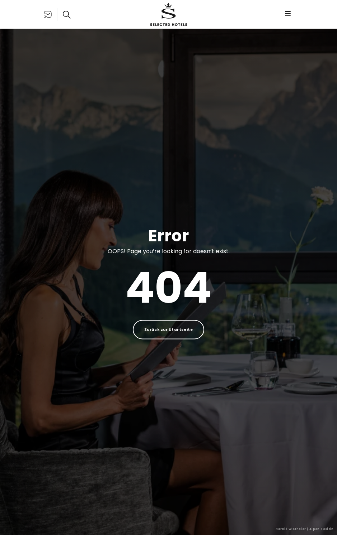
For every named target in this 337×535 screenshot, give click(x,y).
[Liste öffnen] (48, 14)
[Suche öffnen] (67, 14)
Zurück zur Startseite (168, 329)
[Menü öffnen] (288, 14)
